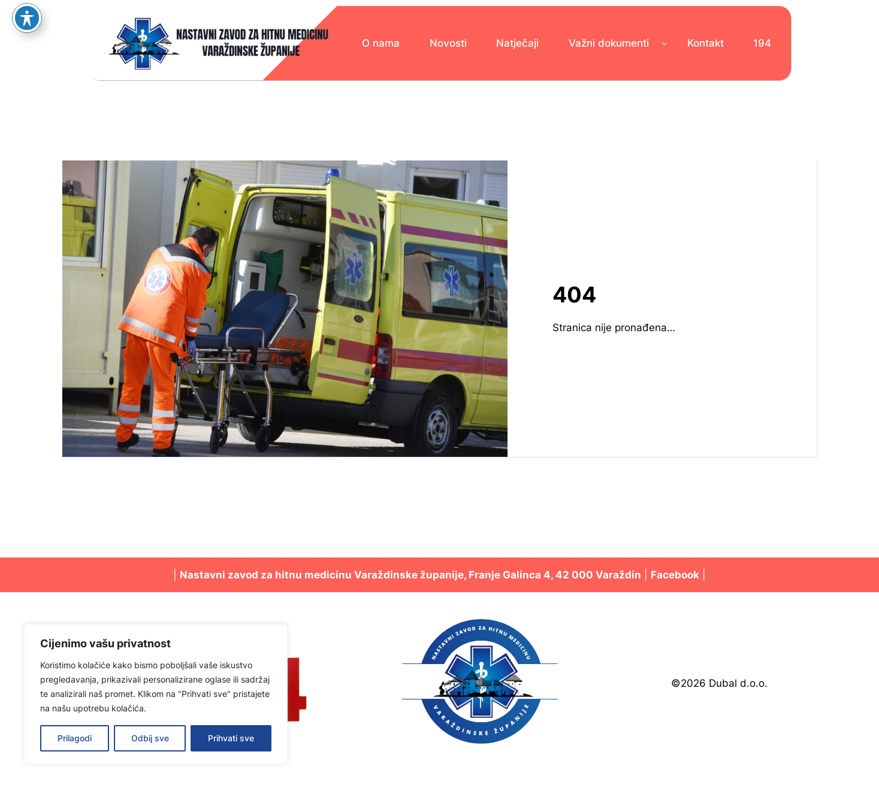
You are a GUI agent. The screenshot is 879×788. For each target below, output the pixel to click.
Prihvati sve (231, 738)
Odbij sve (150, 738)
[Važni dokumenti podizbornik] (664, 43)
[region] (156, 694)
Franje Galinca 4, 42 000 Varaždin (555, 575)
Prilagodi (75, 738)
